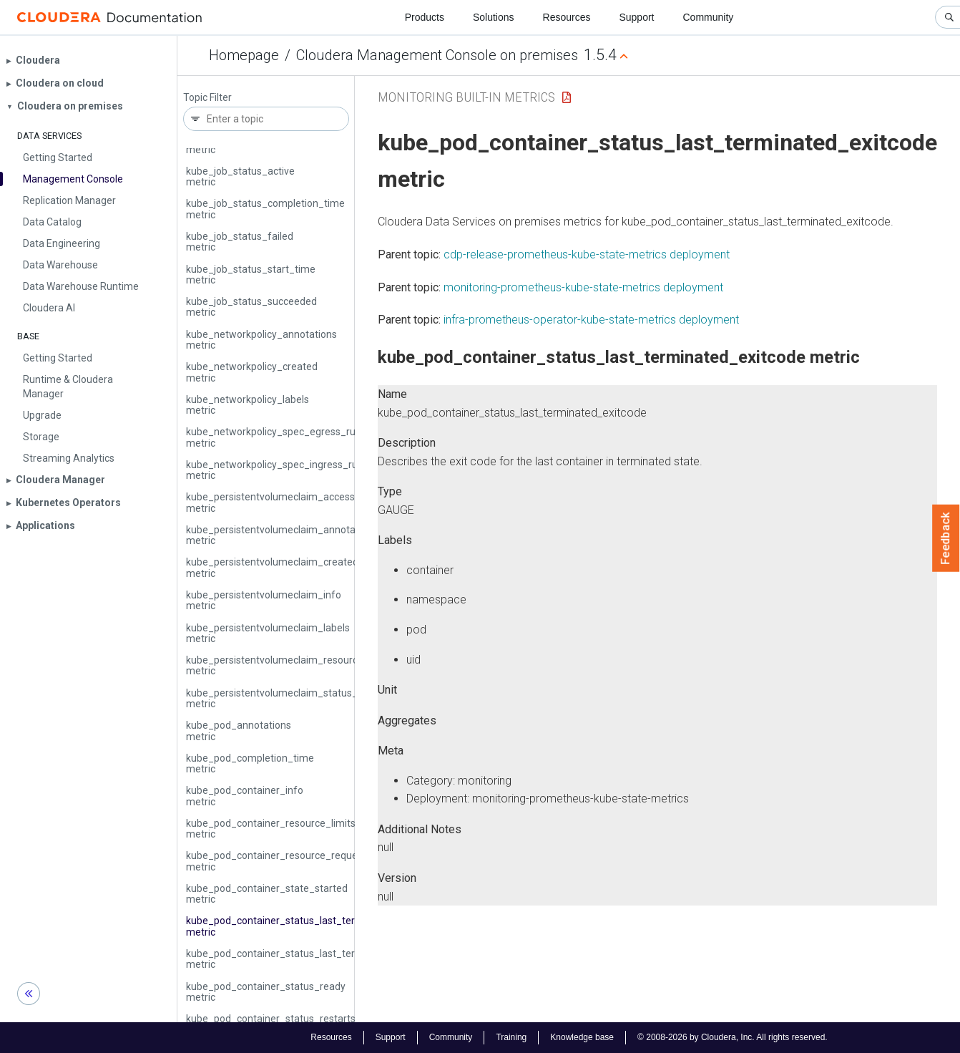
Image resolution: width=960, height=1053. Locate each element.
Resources (567, 17)
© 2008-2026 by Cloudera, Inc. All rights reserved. (732, 1037)
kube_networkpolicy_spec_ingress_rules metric (278, 470)
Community (708, 17)
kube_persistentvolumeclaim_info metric (263, 600)
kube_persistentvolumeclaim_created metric (272, 567)
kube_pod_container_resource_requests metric (278, 861)
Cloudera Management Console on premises (437, 55)
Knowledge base (582, 1037)
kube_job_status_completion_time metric (265, 209)
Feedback (946, 538)
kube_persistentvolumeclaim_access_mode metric (286, 502)
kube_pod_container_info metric (244, 796)
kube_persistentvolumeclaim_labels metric (268, 633)
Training (511, 1037)
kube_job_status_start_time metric (250, 274)
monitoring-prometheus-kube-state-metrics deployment (583, 287)
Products (424, 17)
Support (636, 17)
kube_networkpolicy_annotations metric (261, 340)
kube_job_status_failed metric (239, 242)
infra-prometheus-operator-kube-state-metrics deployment (591, 319)
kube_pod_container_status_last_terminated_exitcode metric (311, 926)
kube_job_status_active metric (240, 176)
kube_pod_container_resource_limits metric (271, 828)
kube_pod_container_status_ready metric (266, 992)
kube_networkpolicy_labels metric (247, 405)
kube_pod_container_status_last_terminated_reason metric (308, 959)
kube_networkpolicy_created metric (252, 372)
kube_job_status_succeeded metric (251, 307)
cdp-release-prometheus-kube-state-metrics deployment (587, 254)
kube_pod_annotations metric (238, 730)
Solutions (493, 17)
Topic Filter (207, 97)
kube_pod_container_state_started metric (267, 894)
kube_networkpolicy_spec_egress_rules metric (277, 437)
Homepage (244, 55)
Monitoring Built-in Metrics (466, 97)
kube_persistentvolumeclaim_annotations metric (282, 535)
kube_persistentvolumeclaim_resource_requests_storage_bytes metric (333, 665)
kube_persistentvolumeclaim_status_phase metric (286, 698)
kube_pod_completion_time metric (250, 763)
